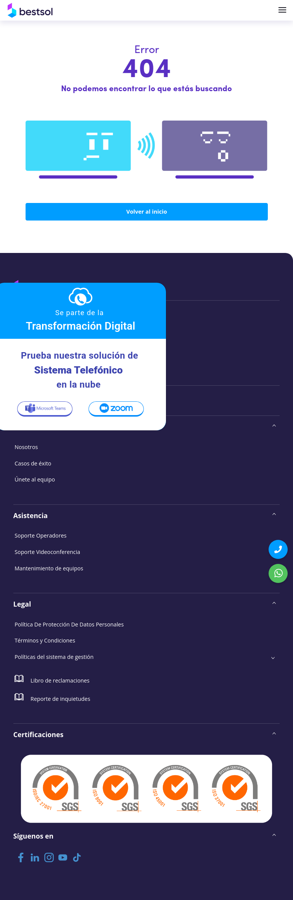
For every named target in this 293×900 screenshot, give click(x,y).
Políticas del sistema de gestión (53, 655)
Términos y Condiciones (44, 639)
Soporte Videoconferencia (47, 551)
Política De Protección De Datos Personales (68, 623)
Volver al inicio (146, 211)
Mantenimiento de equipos (48, 567)
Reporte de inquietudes (52, 696)
